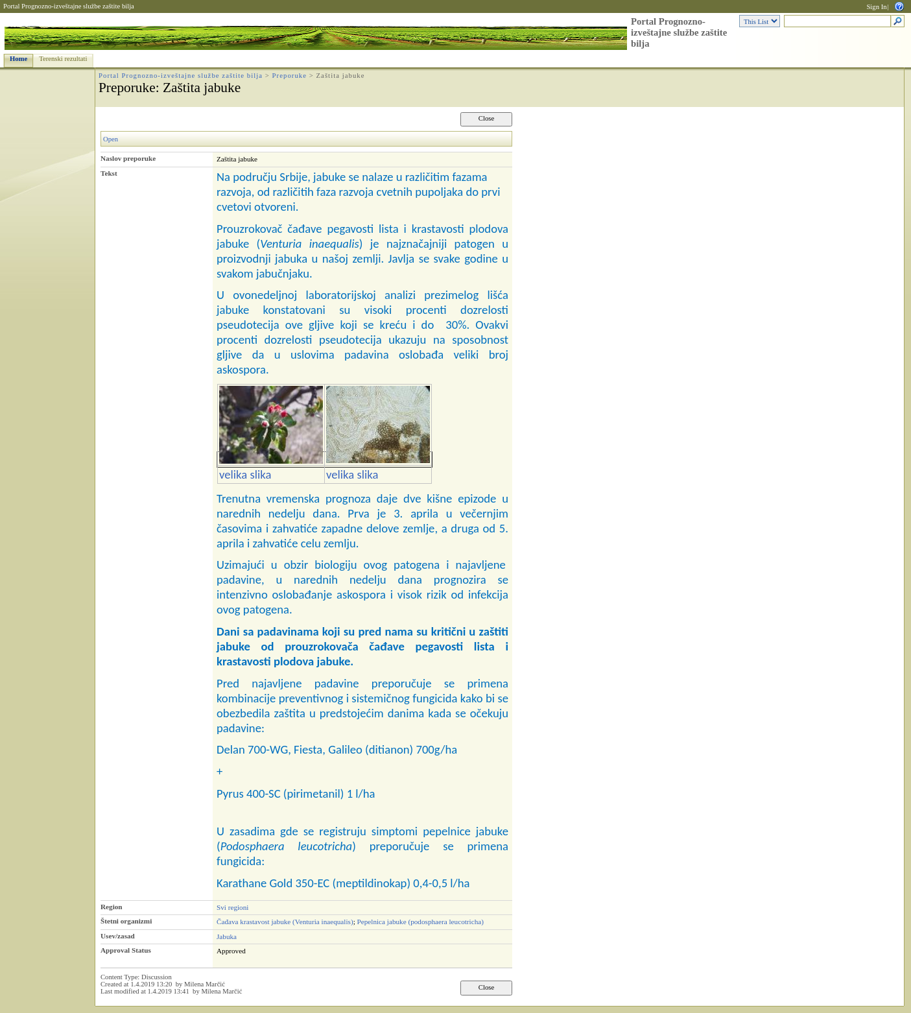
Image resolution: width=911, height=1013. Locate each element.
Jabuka (227, 936)
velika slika (245, 474)
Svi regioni (232, 907)
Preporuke (289, 75)
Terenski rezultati (63, 58)
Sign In (876, 6)
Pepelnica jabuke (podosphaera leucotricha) (420, 921)
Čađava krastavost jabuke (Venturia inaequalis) (285, 921)
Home (18, 58)
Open (110, 139)
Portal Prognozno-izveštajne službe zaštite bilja (68, 6)
